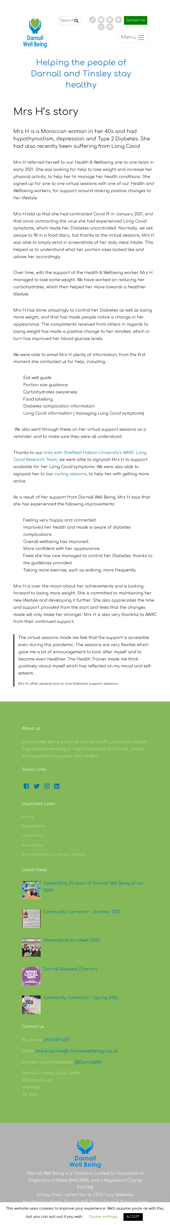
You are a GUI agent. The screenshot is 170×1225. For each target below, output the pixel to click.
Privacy (28, 816)
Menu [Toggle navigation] (133, 37)
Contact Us (135, 20)
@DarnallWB (88, 1062)
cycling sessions (70, 474)
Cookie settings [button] (103, 1217)
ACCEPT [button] (133, 1217)
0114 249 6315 (57, 1040)
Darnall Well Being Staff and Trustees (54, 854)
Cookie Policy (33, 835)
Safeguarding (33, 826)
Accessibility (32, 845)
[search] (70, 20)
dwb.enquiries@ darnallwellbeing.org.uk (76, 1051)
